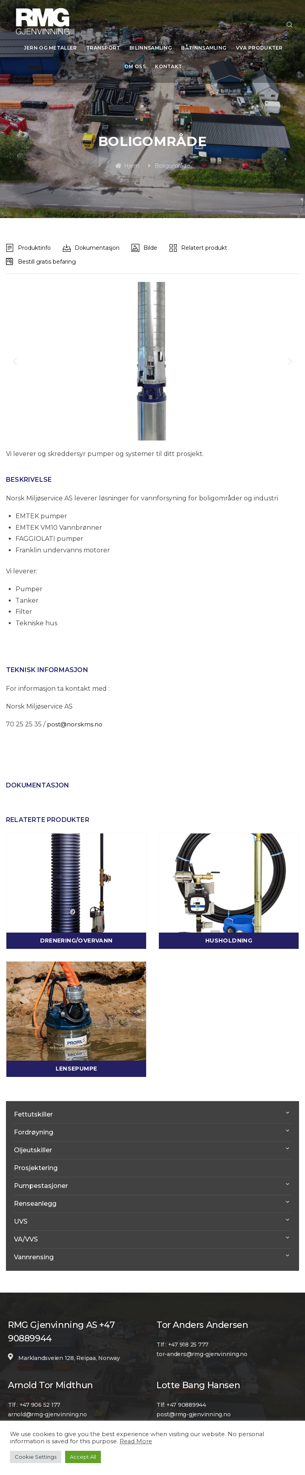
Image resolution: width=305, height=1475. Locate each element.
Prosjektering (36, 1162)
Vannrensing (34, 1251)
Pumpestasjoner (41, 1180)
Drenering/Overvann (76, 935)
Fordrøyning (33, 1126)
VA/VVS (26, 1233)
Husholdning (228, 935)
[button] (15, 356)
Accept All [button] (83, 1457)
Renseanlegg (35, 1198)
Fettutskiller (33, 1109)
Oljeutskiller (33, 1144)
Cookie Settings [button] (35, 1457)
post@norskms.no (75, 718)
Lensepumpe (76, 1063)
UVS (20, 1216)
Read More (136, 1441)
